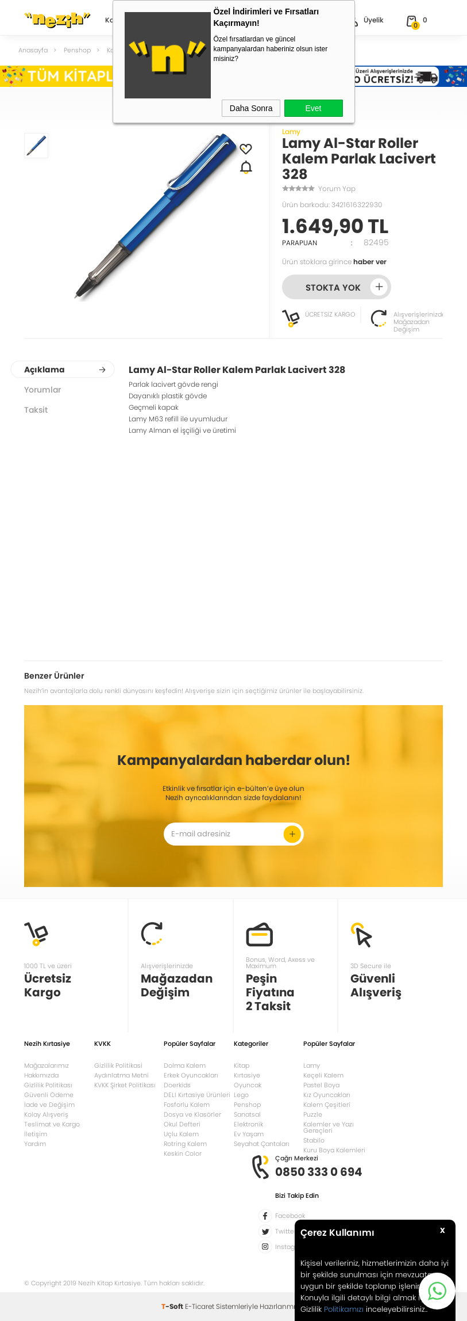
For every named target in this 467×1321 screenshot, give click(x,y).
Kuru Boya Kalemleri (334, 1150)
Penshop (247, 1104)
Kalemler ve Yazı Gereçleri (328, 1127)
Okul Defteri (182, 1124)
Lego (241, 1094)
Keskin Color (183, 1153)
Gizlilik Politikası (48, 1085)
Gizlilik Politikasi (118, 1065)
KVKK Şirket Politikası (125, 1085)
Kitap (241, 1065)
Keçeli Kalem (323, 1075)
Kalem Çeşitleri (326, 1104)
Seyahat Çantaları (262, 1143)
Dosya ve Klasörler (192, 1114)
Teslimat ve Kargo (52, 1124)
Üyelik (364, 21)
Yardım (35, 1143)
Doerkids (177, 1085)
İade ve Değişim (49, 1104)
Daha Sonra (251, 108)
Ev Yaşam (249, 1134)
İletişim (35, 1134)
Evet (313, 108)
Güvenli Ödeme (49, 1094)
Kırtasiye (247, 1075)
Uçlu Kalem (181, 1134)
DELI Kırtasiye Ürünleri (197, 1094)
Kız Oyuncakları (326, 1094)
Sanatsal (247, 1114)
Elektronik (248, 1124)
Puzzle (312, 1114)
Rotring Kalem (185, 1143)
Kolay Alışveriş (46, 1114)
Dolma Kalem (185, 1065)
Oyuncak (247, 1085)
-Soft (173, 1306)
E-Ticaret (199, 1306)
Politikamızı (344, 1309)
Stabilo (314, 1140)
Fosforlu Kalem (187, 1104)
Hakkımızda (41, 1075)
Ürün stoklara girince (334, 262)
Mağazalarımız (46, 1065)
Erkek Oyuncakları (191, 1075)
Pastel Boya (321, 1085)
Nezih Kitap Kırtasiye (57, 20)
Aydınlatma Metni (121, 1075)
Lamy (291, 131)
